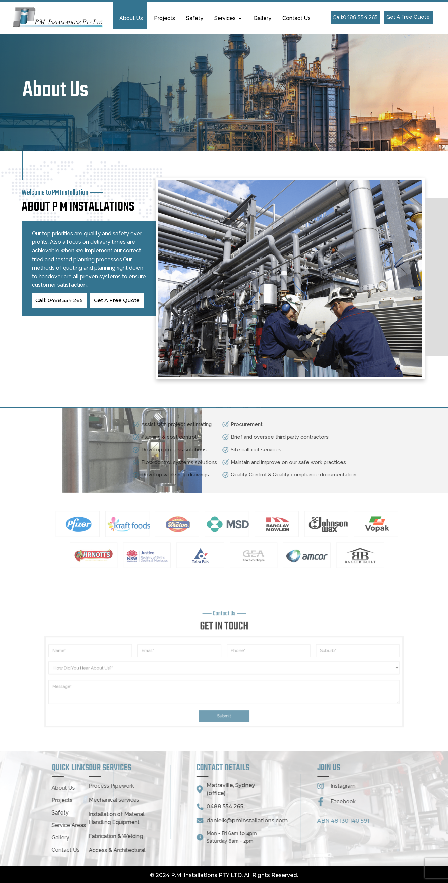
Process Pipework (46, 786)
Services (225, 18)
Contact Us (296, 18)
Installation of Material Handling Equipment (51, 818)
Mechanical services (48, 800)
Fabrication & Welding (50, 836)
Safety (194, 18)
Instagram (278, 786)
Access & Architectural (51, 850)
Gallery (262, 18)
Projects (164, 18)
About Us (131, 18)
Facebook (278, 801)
